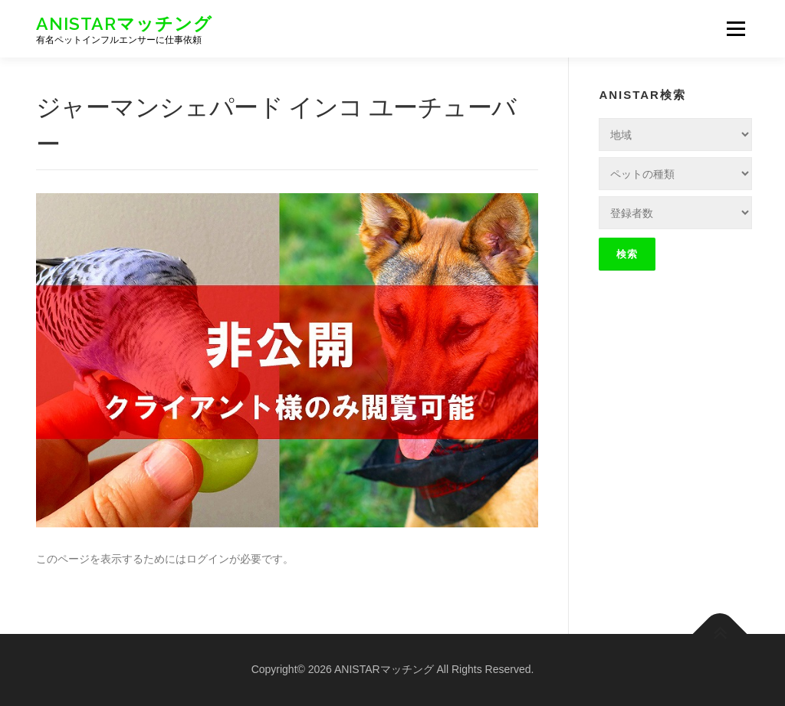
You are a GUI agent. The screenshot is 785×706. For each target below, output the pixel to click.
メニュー (735, 28)
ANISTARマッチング (124, 23)
